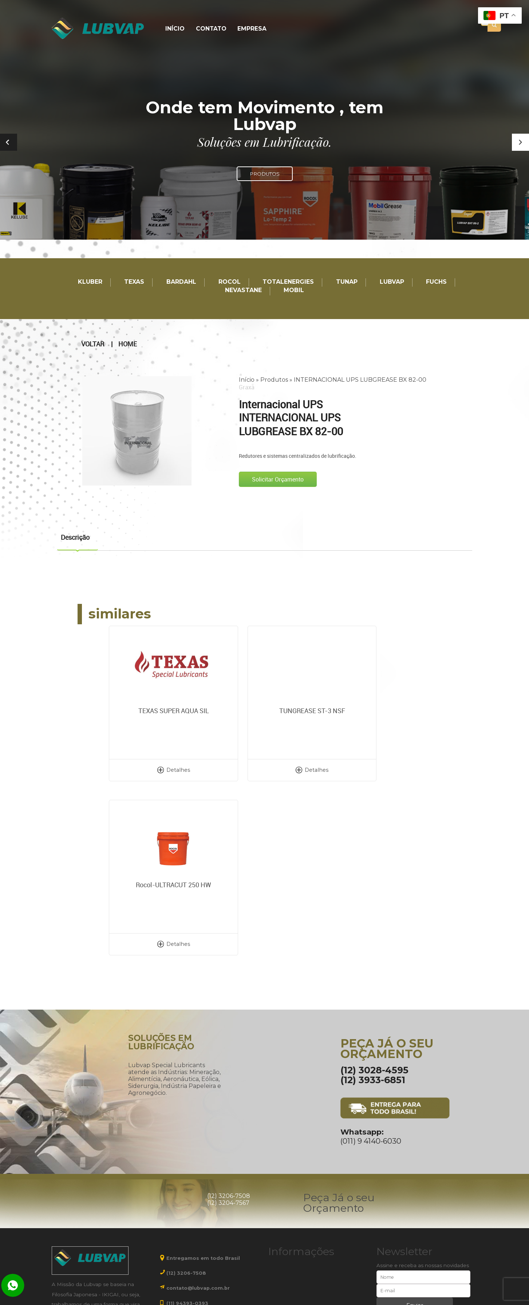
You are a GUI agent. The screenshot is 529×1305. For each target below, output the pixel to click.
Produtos (274, 379)
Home (127, 344)
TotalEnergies (288, 282)
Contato (209, 29)
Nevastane (243, 290)
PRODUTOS (265, 174)
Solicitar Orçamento (278, 479)
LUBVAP (392, 282)
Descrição (75, 536)
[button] (520, 142)
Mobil (294, 290)
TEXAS (134, 282)
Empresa (248, 29)
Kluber (90, 282)
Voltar (92, 344)
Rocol (229, 282)
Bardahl (181, 282)
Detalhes (162, 769)
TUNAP (347, 282)
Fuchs (436, 282)
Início (174, 29)
